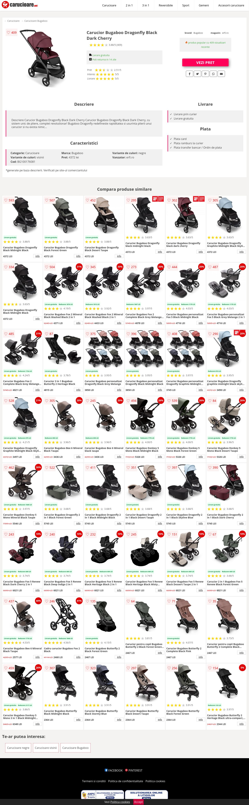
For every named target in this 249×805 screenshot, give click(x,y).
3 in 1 (145, 5)
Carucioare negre (18, 748)
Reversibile (166, 5)
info (37, 256)
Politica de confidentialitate (125, 781)
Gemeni (204, 5)
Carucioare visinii (46, 748)
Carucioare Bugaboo (35, 20)
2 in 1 (129, 5)
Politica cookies (155, 781)
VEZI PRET (205, 62)
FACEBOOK (114, 770)
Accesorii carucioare (231, 5)
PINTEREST (133, 770)
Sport (185, 5)
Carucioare (109, 5)
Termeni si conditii (94, 781)
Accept (138, 802)
